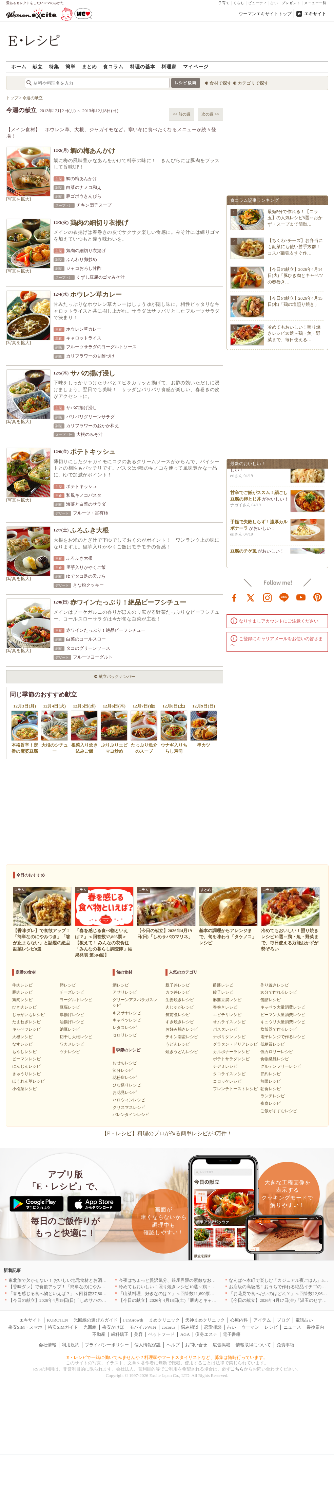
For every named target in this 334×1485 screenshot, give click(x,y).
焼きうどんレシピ (181, 1051)
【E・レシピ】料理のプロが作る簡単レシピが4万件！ (167, 1133)
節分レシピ (123, 1070)
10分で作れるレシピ (278, 992)
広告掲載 (221, 1344)
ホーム (18, 66)
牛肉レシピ (22, 985)
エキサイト (315, 13)
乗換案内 (315, 1327)
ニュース (292, 1327)
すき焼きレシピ (179, 1021)
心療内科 (239, 1320)
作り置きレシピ (274, 985)
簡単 (70, 66)
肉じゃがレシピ (179, 1007)
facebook (234, 597)
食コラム (113, 66)
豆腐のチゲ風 (243, 552)
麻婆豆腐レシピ (227, 999)
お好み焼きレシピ (181, 1029)
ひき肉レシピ (24, 1007)
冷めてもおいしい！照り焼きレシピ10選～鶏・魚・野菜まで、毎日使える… (294, 333)
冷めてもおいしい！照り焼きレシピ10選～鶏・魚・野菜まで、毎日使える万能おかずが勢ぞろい (213, 1286)
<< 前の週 (182, 114)
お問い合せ (196, 1344)
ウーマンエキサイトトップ (265, 13)
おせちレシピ (125, 1063)
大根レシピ (22, 1036)
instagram (267, 597)
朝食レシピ (270, 1088)
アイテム (262, 1320)
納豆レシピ (70, 1029)
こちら (237, 1369)
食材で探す (221, 83)
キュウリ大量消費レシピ (282, 1021)
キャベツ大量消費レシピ (282, 1007)
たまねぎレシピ (26, 1021)
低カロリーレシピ (276, 1051)
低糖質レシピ (272, 1044)
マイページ (196, 66)
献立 (38, 66)
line (284, 597)
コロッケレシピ (227, 1081)
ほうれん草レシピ (28, 1081)
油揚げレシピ (72, 1021)
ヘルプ (173, 1344)
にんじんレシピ (26, 1066)
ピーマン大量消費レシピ (282, 1014)
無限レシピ (270, 1081)
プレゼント (291, 3)
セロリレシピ (125, 1035)
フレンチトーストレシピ (235, 1088)
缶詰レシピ (270, 999)
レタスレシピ (125, 1027)
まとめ (89, 66)
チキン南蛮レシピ (181, 1036)
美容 (138, 1334)
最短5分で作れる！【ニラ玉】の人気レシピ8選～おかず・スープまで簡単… (295, 217)
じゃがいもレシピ (28, 1014)
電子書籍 (231, 1334)
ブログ (283, 1320)
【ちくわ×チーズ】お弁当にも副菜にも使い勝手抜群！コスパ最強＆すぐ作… (295, 246)
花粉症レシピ (125, 1077)
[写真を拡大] (18, 199)
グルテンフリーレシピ (280, 1066)
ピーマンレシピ (26, 1058)
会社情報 (47, 1344)
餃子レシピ (223, 992)
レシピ (271, 1327)
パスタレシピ (225, 1029)
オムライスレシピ (229, 1021)
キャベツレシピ (26, 1029)
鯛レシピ (121, 985)
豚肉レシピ (22, 992)
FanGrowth (133, 1320)
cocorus (168, 1327)
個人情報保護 (147, 1344)
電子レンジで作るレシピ (282, 1036)
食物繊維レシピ (274, 1058)
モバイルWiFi (143, 1327)
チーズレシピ (72, 992)
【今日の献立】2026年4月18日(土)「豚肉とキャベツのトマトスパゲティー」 (194, 1300)
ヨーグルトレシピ (76, 999)
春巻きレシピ (225, 1007)
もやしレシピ (24, 1051)
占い (274, 3)
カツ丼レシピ (177, 992)
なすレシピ (22, 1044)
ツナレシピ (70, 1051)
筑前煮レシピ (177, 1014)
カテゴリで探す (253, 83)
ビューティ (257, 3)
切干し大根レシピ (76, 1036)
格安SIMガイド (63, 1327)
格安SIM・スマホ (25, 1327)
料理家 (169, 66)
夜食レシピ (270, 1103)
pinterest (318, 597)
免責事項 (285, 1344)
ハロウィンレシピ (129, 1100)
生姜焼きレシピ (179, 999)
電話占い (304, 1320)
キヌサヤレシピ (127, 1013)
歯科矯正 (120, 1334)
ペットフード (161, 1334)
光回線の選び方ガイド (96, 1320)
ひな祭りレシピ (127, 1085)
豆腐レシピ (70, 1007)
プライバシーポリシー (107, 1344)
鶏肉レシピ (22, 999)
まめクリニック (164, 1320)
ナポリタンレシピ (229, 1036)
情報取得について (253, 1344)
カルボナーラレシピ (231, 1051)
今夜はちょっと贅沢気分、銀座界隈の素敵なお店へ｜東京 (176, 1280)
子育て (224, 3)
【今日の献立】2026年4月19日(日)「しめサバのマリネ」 (63, 1300)
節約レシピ (270, 1073)
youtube (301, 597)
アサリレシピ (125, 992)
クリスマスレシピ (129, 1107)
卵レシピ (68, 985)
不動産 (98, 1334)
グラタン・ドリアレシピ (235, 1044)
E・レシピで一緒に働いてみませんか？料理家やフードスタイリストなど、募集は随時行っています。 (167, 1357)
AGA (185, 1334)
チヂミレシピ (225, 1066)
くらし (238, 3)
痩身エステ (206, 1334)
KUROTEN (57, 1320)
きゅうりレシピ (26, 1073)
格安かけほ (113, 1327)
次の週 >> (210, 114)
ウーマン (250, 1327)
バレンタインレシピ (131, 1114)
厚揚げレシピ (72, 1014)
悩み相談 (189, 1327)
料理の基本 (142, 66)
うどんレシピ (177, 1044)
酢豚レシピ (223, 985)
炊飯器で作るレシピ (278, 1029)
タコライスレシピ (229, 1073)
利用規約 (70, 1344)
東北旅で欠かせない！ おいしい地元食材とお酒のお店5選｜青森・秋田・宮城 (85, 1280)
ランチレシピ (272, 1096)
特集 (54, 66)
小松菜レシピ (24, 1088)
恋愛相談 (213, 1327)
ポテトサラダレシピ (231, 1058)
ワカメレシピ (72, 1044)
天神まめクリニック (205, 1320)
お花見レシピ (125, 1092)
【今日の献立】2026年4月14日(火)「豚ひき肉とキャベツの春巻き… (295, 275)
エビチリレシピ (227, 1014)
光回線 (90, 1327)
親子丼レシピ (177, 985)
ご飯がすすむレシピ (278, 1110)
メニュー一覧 (315, 3)
